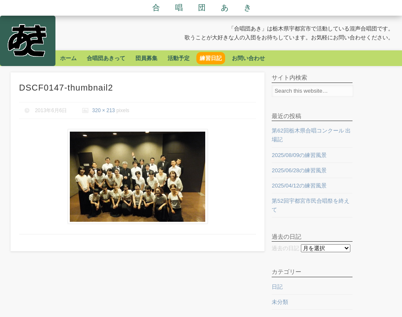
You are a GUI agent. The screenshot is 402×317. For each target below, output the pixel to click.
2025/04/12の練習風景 (299, 185)
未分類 (280, 302)
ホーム (68, 58)
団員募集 (146, 58)
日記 (277, 287)
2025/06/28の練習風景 (299, 170)
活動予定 (179, 58)
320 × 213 (103, 110)
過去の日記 (285, 248)
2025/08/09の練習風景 (299, 155)
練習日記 (211, 58)
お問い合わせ (248, 58)
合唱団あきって (106, 58)
